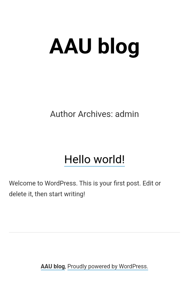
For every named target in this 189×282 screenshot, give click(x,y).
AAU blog (94, 46)
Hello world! (94, 159)
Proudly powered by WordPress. (107, 266)
